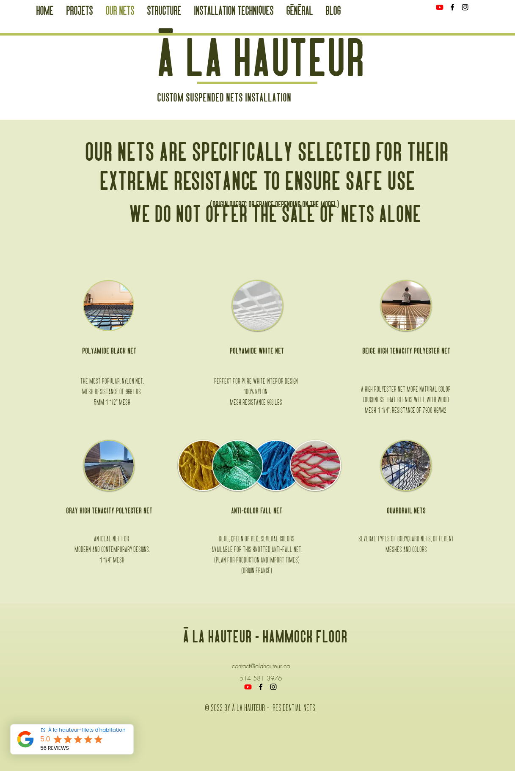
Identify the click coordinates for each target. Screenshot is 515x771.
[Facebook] (452, 7)
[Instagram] (465, 7)
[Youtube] (439, 7)
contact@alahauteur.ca (261, 666)
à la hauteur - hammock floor (265, 638)
